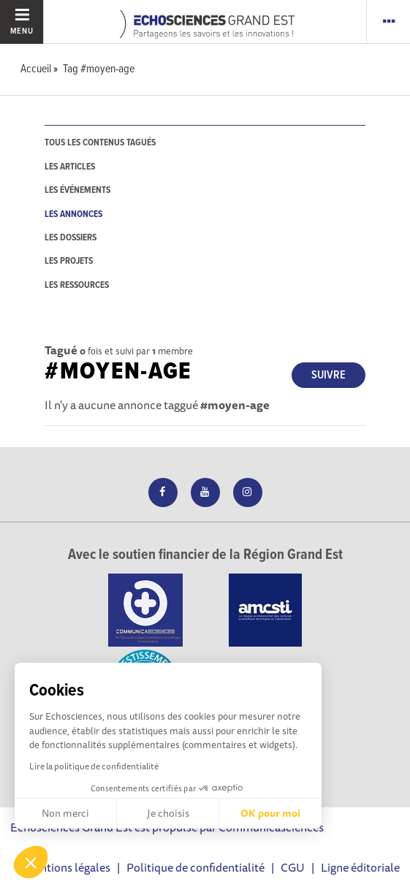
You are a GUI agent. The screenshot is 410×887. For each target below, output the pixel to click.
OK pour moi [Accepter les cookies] (270, 813)
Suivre (328, 375)
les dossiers (70, 238)
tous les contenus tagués (100, 143)
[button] (30, 862)
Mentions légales (67, 867)
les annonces (73, 214)
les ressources (77, 285)
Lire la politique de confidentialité (94, 766)
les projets (69, 261)
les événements (77, 190)
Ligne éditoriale (360, 867)
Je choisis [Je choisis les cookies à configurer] (168, 813)
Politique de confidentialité (195, 867)
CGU (293, 867)
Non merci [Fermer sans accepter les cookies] (65, 813)
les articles (70, 167)
